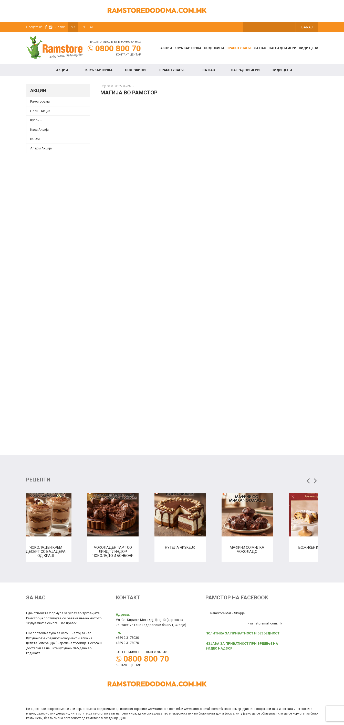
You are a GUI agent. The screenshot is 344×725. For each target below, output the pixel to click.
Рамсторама (40, 101)
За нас (260, 48)
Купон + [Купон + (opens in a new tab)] (36, 120)
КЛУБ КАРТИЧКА (187, 48)
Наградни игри (282, 48)
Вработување (239, 48)
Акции (166, 48)
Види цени (308, 48)
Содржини (214, 48)
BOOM (35, 139)
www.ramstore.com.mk (164, 709)
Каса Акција (39, 129)
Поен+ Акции (40, 111)
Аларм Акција (41, 148)
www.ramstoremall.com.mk (203, 709)
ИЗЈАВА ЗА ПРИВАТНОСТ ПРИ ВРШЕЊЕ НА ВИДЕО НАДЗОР (241, 646)
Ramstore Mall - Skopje (227, 613)
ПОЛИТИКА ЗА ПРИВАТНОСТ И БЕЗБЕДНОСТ (242, 633)
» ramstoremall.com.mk (265, 623)
